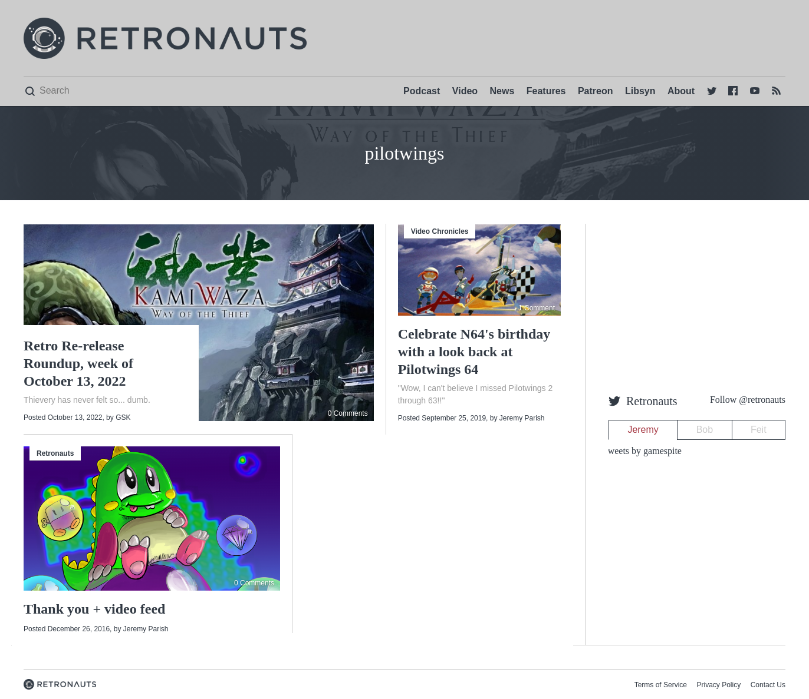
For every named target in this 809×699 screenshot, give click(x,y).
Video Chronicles (440, 231)
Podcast (421, 91)
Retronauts (55, 453)
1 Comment (536, 308)
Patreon (595, 91)
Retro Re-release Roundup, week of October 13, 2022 (78, 363)
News (502, 91)
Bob (704, 430)
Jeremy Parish (522, 418)
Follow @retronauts (747, 400)
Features (546, 91)
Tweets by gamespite (642, 451)
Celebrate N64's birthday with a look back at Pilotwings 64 (474, 351)
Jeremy (642, 430)
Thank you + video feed (94, 609)
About (681, 91)
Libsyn (640, 91)
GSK (123, 417)
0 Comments (348, 413)
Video (465, 91)
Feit (759, 430)
